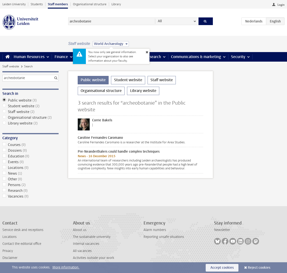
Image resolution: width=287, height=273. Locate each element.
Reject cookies (259, 267)
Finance (61, 56)
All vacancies (82, 251)
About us (79, 230)
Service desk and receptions (22, 230)
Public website (30, 100)
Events (30, 162)
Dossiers (30, 150)
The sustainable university (91, 237)
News (30, 173)
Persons (30, 184)
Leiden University (14, 4)
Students (37, 4)
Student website (30, 106)
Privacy (7, 251)
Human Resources (29, 56)
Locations (30, 167)
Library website (30, 123)
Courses (30, 144)
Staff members (58, 4)
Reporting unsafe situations (164, 237)
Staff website (10, 66)
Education (30, 156)
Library (116, 4)
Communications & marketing (196, 56)
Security (238, 56)
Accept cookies (222, 267)
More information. (65, 267)
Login (281, 5)
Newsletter (222, 230)
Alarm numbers (155, 230)
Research (153, 56)
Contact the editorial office (21, 243)
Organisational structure (89, 4)
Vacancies (30, 196)
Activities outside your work (93, 258)
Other (30, 179)
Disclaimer (9, 258)
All (160, 21)
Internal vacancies (86, 243)
